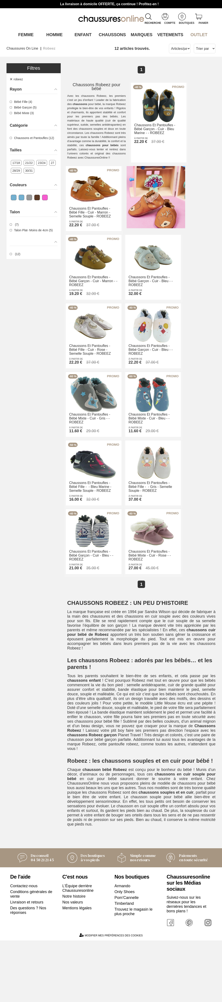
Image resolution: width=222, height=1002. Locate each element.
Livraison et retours (26, 962)
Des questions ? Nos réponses (28, 970)
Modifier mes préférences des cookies (111, 997)
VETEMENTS (168, 34)
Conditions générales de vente (31, 954)
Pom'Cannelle (126, 958)
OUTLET (197, 34)
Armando (122, 946)
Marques (139, 34)
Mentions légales (77, 968)
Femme (24, 34)
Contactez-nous (24, 946)
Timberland (124, 964)
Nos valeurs (72, 962)
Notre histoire (74, 956)
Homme (53, 34)
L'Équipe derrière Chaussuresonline (78, 948)
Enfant (82, 34)
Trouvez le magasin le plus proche (133, 971)
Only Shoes (124, 952)
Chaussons (111, 34)
